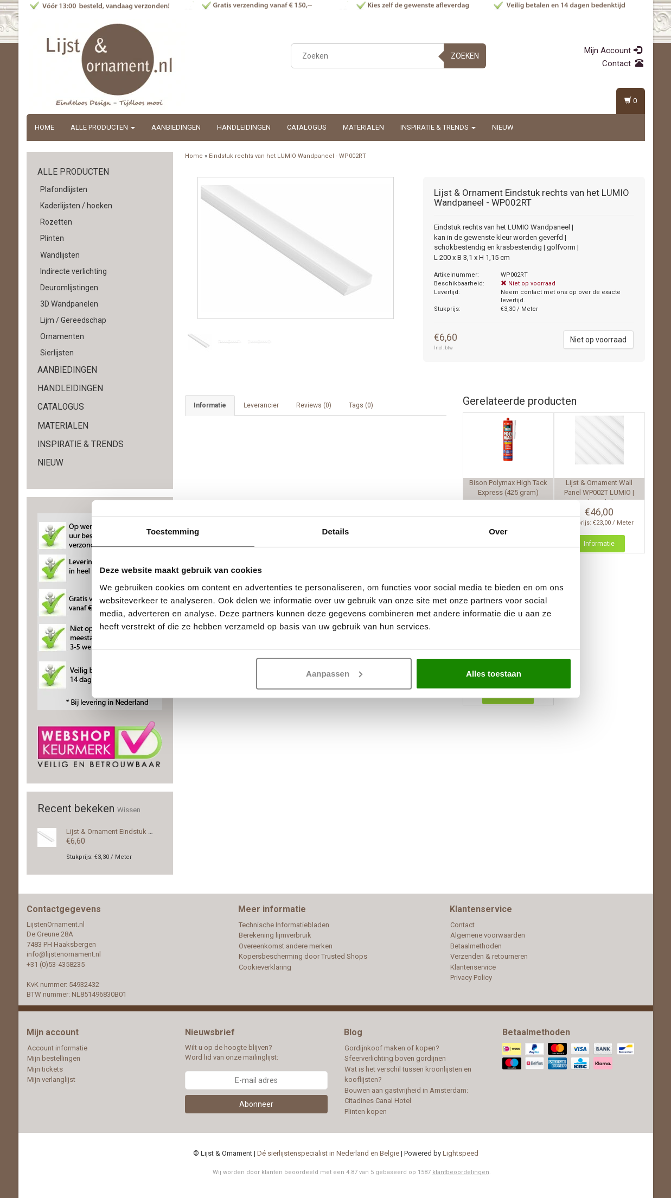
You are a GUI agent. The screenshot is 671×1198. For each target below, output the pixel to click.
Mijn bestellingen (53, 1058)
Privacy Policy (471, 977)
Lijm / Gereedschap (73, 320)
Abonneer (256, 1104)
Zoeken (465, 56)
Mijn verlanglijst (51, 1079)
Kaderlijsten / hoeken (76, 205)
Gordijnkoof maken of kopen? (391, 1048)
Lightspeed (460, 1153)
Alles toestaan (493, 673)
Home (44, 127)
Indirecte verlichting (73, 271)
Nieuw (503, 127)
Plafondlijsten (63, 189)
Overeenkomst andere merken (286, 946)
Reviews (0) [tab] (313, 405)
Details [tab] (335, 531)
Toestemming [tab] (173, 531)
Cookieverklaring (265, 967)
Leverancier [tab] (261, 405)
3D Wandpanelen (69, 304)
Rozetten (56, 222)
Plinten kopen (365, 1111)
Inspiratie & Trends (438, 127)
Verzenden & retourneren (489, 956)
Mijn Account (613, 50)
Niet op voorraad (598, 339)
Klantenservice (473, 967)
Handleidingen (244, 127)
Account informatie (57, 1048)
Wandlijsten (60, 255)
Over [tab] (498, 531)
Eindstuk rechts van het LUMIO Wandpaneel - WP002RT (287, 156)
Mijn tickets (45, 1069)
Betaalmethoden (476, 946)
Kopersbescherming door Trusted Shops (303, 956)
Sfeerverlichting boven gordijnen (395, 1058)
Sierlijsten (57, 352)
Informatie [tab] (210, 405)
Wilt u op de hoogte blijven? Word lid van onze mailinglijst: (231, 1052)
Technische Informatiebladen (284, 925)
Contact (622, 63)
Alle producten (103, 127)
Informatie (599, 543)
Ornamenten (62, 336)
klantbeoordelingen (460, 1172)
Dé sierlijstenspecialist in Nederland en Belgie (328, 1153)
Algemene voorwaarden (487, 935)
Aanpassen (334, 673)
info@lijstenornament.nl (64, 954)
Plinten (52, 238)
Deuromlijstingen (69, 287)
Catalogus (307, 127)
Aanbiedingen (176, 127)
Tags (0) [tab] (361, 405)
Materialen (363, 127)
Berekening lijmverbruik (275, 935)
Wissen (128, 810)
